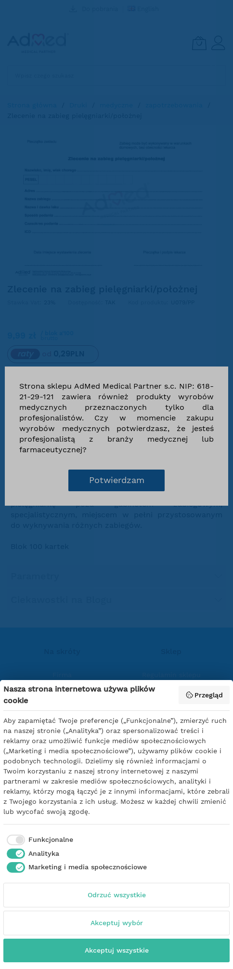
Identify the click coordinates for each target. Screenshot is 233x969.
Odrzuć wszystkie (117, 895)
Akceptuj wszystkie (117, 950)
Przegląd (204, 695)
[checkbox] (38, 840)
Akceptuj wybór (117, 923)
